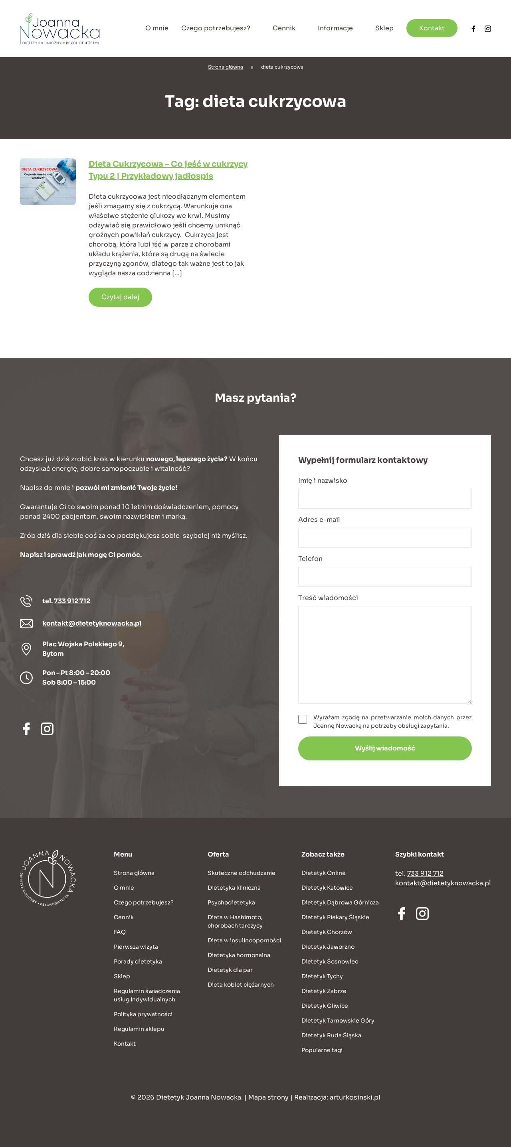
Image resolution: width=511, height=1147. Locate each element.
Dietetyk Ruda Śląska (331, 1035)
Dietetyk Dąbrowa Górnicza (340, 902)
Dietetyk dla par (230, 969)
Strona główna (225, 67)
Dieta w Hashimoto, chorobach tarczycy (235, 921)
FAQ (120, 932)
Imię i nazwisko (385, 492)
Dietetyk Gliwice (324, 1005)
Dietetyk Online (323, 873)
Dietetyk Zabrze (324, 991)
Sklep (384, 28)
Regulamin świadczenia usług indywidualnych (147, 995)
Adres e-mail (385, 531)
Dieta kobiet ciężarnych (241, 984)
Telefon (385, 571)
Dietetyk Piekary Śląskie (335, 917)
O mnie (156, 28)
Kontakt (432, 28)
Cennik (284, 28)
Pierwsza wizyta (136, 946)
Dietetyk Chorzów (326, 932)
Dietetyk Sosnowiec (329, 961)
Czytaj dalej (120, 297)
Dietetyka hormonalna (239, 955)
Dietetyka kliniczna (234, 887)
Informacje (335, 28)
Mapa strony (268, 1097)
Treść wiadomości (385, 649)
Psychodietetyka (231, 902)
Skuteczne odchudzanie (241, 873)
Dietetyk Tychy (322, 976)
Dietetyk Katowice (327, 887)
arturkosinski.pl (355, 1097)
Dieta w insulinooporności (244, 940)
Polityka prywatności (143, 1014)
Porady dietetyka (138, 961)
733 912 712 (72, 601)
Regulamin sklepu (139, 1028)
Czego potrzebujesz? (215, 28)
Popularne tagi (322, 1050)
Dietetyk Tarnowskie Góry (337, 1020)
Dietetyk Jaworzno (328, 946)
